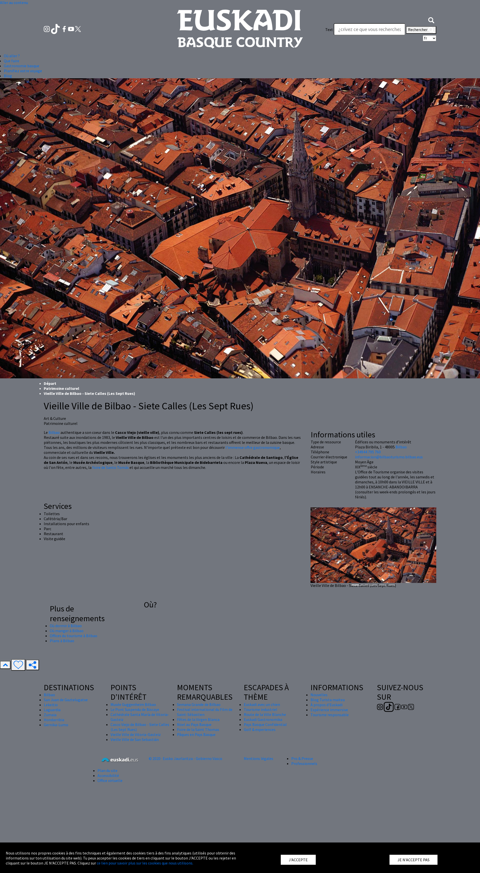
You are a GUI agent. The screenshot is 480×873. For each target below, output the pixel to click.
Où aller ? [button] (12, 55)
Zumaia (50, 714)
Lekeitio (51, 704)
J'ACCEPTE (298, 859)
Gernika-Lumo (56, 724)
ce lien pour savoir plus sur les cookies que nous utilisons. (145, 862)
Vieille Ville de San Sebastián (134, 739)
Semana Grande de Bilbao (198, 704)
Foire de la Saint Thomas (198, 729)
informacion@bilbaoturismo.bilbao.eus (389, 456)
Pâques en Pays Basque (196, 734)
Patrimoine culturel (61, 388)
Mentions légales (258, 758)
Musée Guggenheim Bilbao (133, 704)
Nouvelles (319, 694)
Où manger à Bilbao (67, 630)
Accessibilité (108, 775)
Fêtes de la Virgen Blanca (198, 719)
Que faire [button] (11, 60)
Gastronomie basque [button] (21, 65)
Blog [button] (8, 75)
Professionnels (304, 763)
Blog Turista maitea (327, 699)
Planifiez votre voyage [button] (23, 70)
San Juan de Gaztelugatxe (66, 699)
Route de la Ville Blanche (265, 714)
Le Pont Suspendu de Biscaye (134, 709)
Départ (50, 383)
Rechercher (421, 30)
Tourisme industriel (260, 709)
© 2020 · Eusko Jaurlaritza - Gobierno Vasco (185, 758)
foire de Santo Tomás (110, 467)
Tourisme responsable (329, 714)
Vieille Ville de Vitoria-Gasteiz (135, 734)
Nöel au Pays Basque (194, 724)
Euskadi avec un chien (262, 704)
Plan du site (108, 770)
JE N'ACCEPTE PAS (414, 859)
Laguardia (52, 709)
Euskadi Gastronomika (263, 719)
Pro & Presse (302, 758)
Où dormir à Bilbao (66, 625)
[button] (431, 19)
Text (329, 29)
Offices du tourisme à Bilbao (73, 635)
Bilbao (54, 432)
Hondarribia (54, 719)
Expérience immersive (329, 709)
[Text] (369, 29)
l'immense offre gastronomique (253, 447)
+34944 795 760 (368, 451)
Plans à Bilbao (62, 640)
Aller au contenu (14, 2)
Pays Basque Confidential (265, 724)
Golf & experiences (260, 729)
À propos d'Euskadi (326, 704)
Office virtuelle (110, 780)
